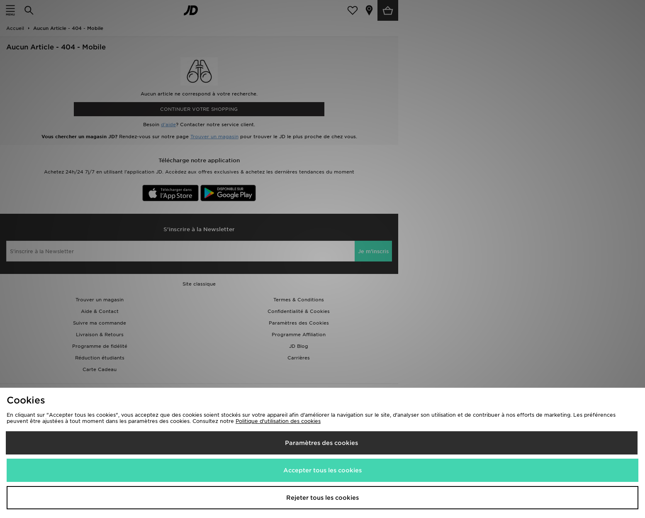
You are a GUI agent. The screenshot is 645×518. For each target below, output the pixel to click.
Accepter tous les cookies (322, 470)
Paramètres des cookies (321, 443)
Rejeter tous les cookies (322, 497)
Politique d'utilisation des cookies (278, 421)
